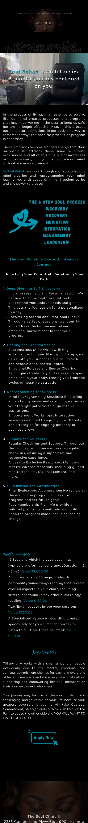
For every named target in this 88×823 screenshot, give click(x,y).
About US (29, 13)
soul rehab (42, 13)
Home (20, 13)
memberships (55, 13)
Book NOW (68, 13)
